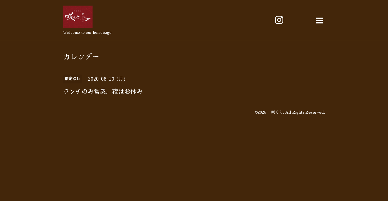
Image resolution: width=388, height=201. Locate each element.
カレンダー (81, 57)
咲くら (275, 112)
